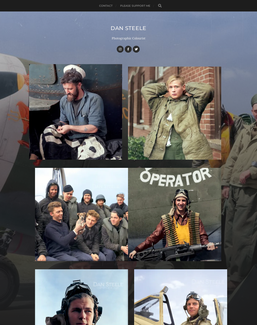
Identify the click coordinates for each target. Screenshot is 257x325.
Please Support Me (135, 5)
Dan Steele (128, 28)
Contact (106, 5)
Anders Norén (136, 308)
